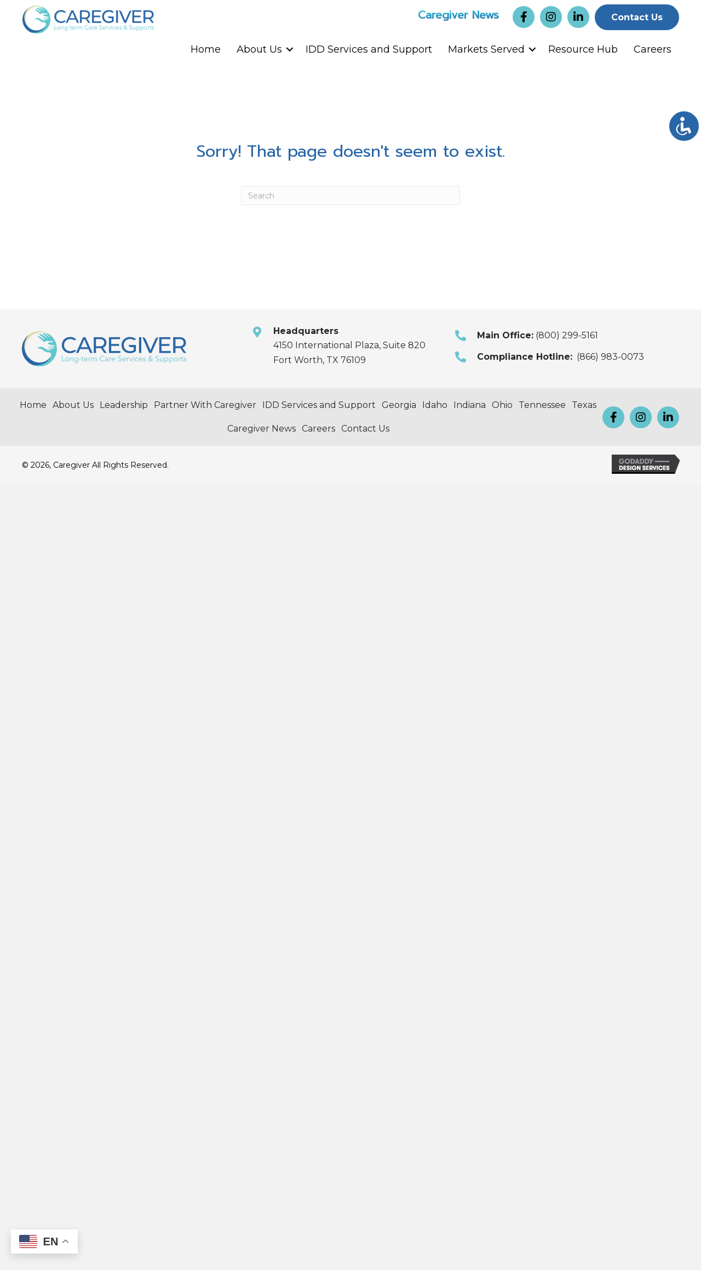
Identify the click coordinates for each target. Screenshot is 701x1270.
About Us (259, 49)
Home (206, 49)
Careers (652, 49)
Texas (584, 405)
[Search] (350, 195)
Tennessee (542, 405)
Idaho (434, 405)
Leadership (124, 405)
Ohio (502, 405)
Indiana (469, 405)
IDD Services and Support (369, 49)
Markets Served (486, 49)
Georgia (399, 405)
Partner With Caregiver (205, 405)
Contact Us (365, 428)
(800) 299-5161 (567, 335)
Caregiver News (458, 14)
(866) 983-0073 (610, 356)
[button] (524, 17)
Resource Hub (583, 49)
